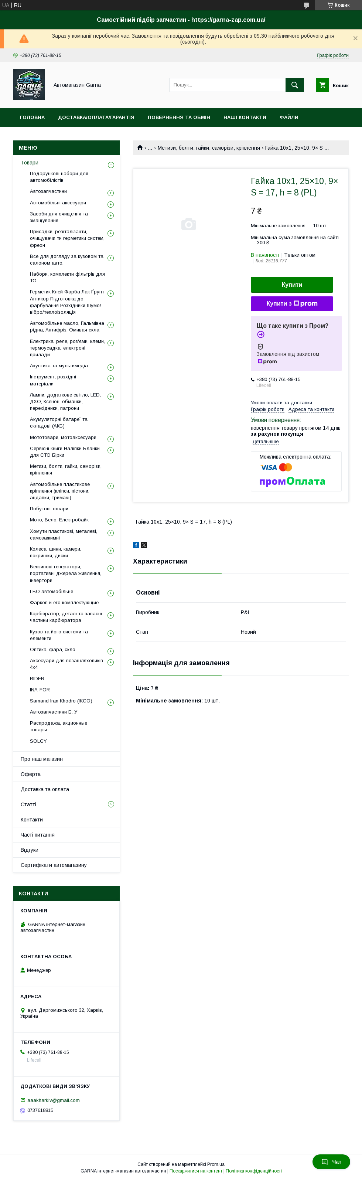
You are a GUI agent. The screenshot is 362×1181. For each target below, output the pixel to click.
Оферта (31, 774)
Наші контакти (244, 117)
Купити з (291, 303)
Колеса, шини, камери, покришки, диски (55, 552)
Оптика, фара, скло (52, 649)
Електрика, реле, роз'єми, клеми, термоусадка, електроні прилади (67, 347)
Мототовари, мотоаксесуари (63, 437)
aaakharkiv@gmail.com (53, 1100)
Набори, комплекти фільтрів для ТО (67, 277)
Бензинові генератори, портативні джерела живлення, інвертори (65, 573)
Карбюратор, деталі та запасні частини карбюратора (66, 617)
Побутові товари (49, 508)
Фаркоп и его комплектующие (64, 602)
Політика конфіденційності (254, 1171)
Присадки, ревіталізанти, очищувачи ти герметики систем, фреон (67, 238)
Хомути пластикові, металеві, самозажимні (63, 534)
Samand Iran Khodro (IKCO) (61, 701)
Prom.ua (216, 1164)
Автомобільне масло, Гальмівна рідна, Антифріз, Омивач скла (67, 326)
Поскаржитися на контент (196, 1171)
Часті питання (38, 835)
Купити (292, 285)
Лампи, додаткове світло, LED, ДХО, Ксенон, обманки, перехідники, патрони (65, 401)
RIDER (37, 678)
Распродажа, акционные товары (58, 726)
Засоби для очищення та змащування (59, 217)
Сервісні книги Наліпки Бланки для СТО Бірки (65, 452)
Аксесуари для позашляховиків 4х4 (66, 664)
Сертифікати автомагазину (54, 865)
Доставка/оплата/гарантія (96, 117)
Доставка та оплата (45, 789)
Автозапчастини (48, 191)
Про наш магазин (42, 759)
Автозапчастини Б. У (53, 712)
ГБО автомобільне (51, 591)
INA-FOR (40, 689)
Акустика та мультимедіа (59, 365)
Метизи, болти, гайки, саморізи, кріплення (209, 148)
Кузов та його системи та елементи (59, 635)
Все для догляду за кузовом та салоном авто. (66, 259)
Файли (289, 117)
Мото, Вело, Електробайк (59, 520)
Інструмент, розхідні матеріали (53, 380)
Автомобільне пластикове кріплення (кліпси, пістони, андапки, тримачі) (60, 490)
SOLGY (38, 741)
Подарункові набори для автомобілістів (59, 177)
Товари (29, 163)
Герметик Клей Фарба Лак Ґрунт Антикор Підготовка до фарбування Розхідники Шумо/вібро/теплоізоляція (67, 302)
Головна (32, 117)
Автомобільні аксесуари (58, 202)
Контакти (32, 820)
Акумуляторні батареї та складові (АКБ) (59, 422)
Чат (331, 1161)
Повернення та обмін (179, 117)
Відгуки (29, 850)
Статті (28, 804)
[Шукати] (295, 85)
